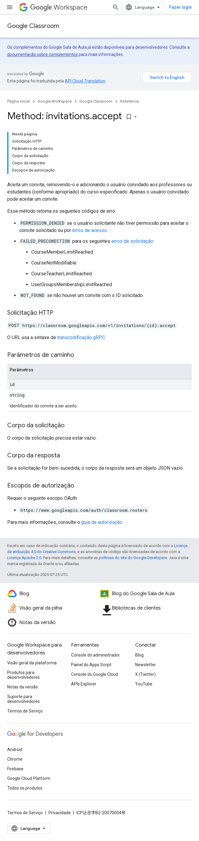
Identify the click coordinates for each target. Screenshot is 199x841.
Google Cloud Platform (28, 778)
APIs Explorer (83, 684)
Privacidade (59, 812)
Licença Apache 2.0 (24, 557)
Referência (129, 101)
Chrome (15, 759)
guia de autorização (101, 522)
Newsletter (145, 664)
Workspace (59, 7)
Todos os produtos (24, 788)
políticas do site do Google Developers (133, 557)
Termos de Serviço (25, 711)
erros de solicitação (132, 241)
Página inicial (18, 101)
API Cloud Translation (85, 81)
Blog (139, 655)
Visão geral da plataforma (32, 662)
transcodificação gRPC (81, 337)
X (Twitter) (145, 674)
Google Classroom (33, 26)
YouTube (143, 684)
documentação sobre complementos (42, 54)
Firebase (15, 768)
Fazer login (180, 7)
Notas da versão (22, 687)
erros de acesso (89, 230)
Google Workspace (55, 101)
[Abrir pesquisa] (115, 7)
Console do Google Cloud (94, 674)
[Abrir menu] (10, 7)
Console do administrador (95, 655)
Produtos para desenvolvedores (23, 675)
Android (14, 749)
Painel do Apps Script (91, 664)
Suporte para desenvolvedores (23, 699)
